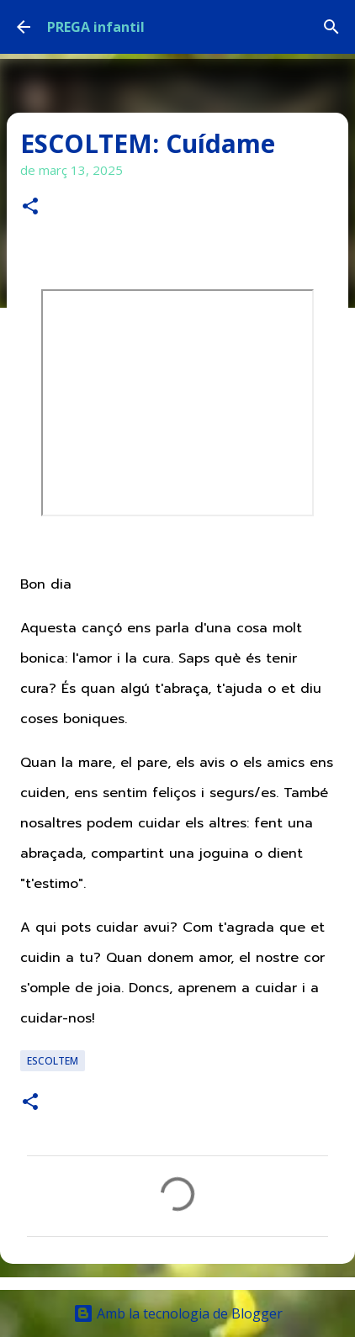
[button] (30, 207)
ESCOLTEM (52, 1061)
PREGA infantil (96, 27)
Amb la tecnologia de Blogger (178, 1313)
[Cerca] (331, 27)
